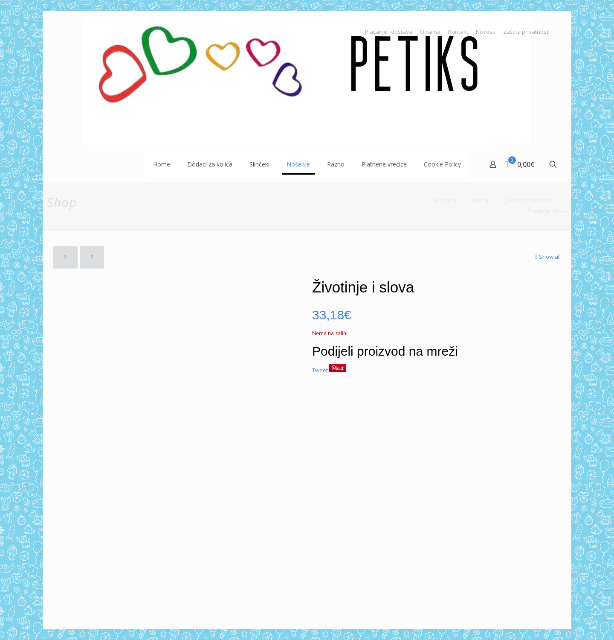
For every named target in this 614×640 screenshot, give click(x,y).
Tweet (320, 370)
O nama (430, 32)
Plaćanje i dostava (388, 32)
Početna (445, 200)
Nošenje (481, 200)
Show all (547, 256)
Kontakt (458, 32)
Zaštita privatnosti (526, 32)
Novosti (485, 32)
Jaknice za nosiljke (529, 200)
